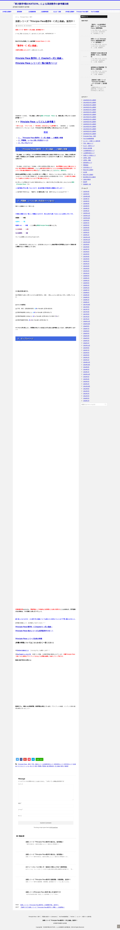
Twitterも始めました (23, 650)
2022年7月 (86, 249)
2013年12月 (86, 374)
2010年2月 (86, 401)
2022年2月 (86, 261)
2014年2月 (86, 372)
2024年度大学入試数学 (89, 134)
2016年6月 (86, 331)
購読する (84, 16)
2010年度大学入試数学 (89, 100)
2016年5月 (86, 333)
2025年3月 (86, 194)
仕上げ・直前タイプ (88, 146)
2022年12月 (86, 237)
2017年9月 (86, 307)
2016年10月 (86, 324)
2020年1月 (86, 280)
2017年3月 (86, 314)
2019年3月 (86, 283)
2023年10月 (86, 218)
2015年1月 (86, 360)
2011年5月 (86, 396)
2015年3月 (86, 355)
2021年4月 (86, 266)
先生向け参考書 (87, 148)
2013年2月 (86, 384)
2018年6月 (86, 292)
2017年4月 (86, 312)
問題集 (44, 766)
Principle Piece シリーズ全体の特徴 (28, 639)
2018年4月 (86, 295)
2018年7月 (86, 290)
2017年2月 (86, 316)
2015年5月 (86, 352)
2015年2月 (86, 357)
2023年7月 (86, 223)
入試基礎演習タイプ (47, 764)
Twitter (72, 916)
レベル (27, 766)
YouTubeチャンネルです (24, 654)
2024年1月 (86, 211)
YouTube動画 (95, 11)
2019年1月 (86, 288)
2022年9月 (86, 244)
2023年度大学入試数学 (89, 131)
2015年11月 (86, 345)
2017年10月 (86, 304)
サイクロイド (21, 766)
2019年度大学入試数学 (89, 122)
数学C (62, 766)
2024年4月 (86, 203)
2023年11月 (86, 215)
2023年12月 (86, 213)
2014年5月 (86, 369)
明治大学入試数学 (88, 170)
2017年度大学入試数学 (89, 117)
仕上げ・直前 (57, 11)
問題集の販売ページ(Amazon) (49, 916)
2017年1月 (86, 319)
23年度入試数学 (69, 11)
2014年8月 (86, 367)
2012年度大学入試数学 (89, 105)
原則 (36, 766)
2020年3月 (86, 275)
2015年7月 (86, 350)
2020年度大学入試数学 (89, 124)
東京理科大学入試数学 (89, 177)
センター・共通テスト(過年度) (91, 141)
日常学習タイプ (68, 764)
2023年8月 (86, 220)
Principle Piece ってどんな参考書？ (38, 121)
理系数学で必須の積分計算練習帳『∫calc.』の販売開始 (99, 54)
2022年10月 (86, 242)
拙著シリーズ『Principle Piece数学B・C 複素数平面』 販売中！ (39, 905)
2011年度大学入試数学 (89, 102)
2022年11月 (86, 239)
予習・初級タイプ (36, 764)
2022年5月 (86, 254)
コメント (20, 784)
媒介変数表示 (50, 766)
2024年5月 (86, 201)
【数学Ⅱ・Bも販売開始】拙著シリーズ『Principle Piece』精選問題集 (98, 26)
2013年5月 (86, 376)
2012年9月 (86, 388)
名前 (19, 803)
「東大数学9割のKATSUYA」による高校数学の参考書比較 (41, 3)
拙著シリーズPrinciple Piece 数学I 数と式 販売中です (43, 892)
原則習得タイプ (58, 764)
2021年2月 (86, 271)
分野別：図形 (87, 158)
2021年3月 (86, 268)
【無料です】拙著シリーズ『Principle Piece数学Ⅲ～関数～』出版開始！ (42, 907)
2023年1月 (86, 235)
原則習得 (19, 11)
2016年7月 (86, 328)
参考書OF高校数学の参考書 (60, 923)
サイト (20, 816)
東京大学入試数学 (88, 174)
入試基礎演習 (32, 11)
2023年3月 (86, 230)
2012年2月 (86, 393)
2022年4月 (86, 256)
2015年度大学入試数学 (89, 112)
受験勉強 (85, 165)
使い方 (32, 766)
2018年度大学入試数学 (89, 119)
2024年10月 (86, 196)
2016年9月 (86, 326)
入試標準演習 (44, 11)
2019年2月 (86, 285)
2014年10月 (86, 364)
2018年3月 (86, 297)
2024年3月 (86, 206)
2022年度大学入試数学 (89, 129)
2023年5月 (86, 225)
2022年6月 (86, 251)
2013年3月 (86, 381)
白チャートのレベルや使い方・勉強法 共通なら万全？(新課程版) (46, 867)
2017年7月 (86, 309)
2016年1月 (86, 343)
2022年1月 (86, 263)
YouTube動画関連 (88, 138)
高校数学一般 (87, 184)
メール (20, 809)
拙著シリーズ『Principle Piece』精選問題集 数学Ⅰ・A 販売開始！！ (98, 40)
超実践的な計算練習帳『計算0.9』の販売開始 (99, 68)
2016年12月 (86, 321)
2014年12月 (86, 362)
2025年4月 (86, 191)
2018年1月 (86, 302)
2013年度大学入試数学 (89, 107)
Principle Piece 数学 (82, 11)
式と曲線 (57, 766)
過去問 (85, 182)
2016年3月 (86, 338)
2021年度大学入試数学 (89, 126)
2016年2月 (86, 340)
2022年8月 (86, 247)
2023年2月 (86, 232)
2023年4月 (86, 227)
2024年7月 (86, 199)
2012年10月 (86, 386)
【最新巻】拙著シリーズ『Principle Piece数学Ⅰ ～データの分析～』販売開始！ (99, 82)
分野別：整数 (87, 160)
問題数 (39, 766)
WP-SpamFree (54, 827)
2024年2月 (86, 208)
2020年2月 (86, 278)
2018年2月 (86, 300)
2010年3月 (86, 398)
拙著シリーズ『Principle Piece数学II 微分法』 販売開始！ (45, 842)
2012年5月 (86, 391)
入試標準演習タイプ (88, 153)
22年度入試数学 (6, 11)
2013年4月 (86, 379)
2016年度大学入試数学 (89, 114)
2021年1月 (86, 273)
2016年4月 (86, 336)
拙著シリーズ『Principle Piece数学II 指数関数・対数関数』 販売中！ (48, 879)
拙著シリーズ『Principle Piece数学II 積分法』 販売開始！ (45, 854)
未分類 (85, 172)
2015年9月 (86, 348)
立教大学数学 (87, 179)
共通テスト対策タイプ (89, 155)
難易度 (66, 766)
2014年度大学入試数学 (89, 110)
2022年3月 (86, 259)
